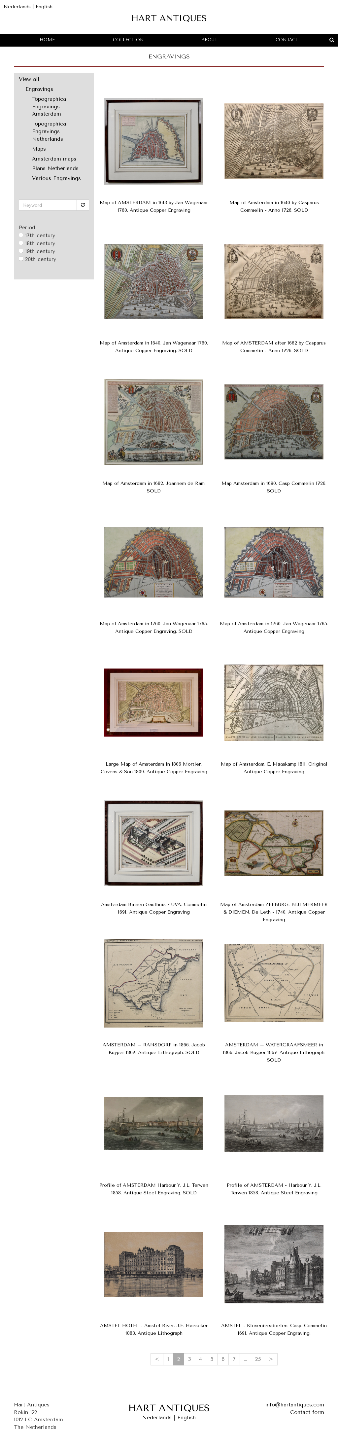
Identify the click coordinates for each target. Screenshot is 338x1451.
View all (29, 79)
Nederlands (17, 7)
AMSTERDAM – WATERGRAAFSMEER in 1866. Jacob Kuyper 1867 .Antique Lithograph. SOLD (274, 1052)
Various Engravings (56, 178)
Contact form (307, 1412)
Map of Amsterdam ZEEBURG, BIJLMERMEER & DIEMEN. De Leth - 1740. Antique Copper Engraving (274, 912)
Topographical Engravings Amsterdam (50, 106)
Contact (287, 39)
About (210, 39)
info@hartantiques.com (294, 1404)
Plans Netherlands (55, 168)
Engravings (39, 89)
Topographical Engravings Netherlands (50, 131)
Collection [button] (128, 39)
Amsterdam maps (54, 159)
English (44, 7)
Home (47, 39)
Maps (39, 149)
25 (258, 1359)
